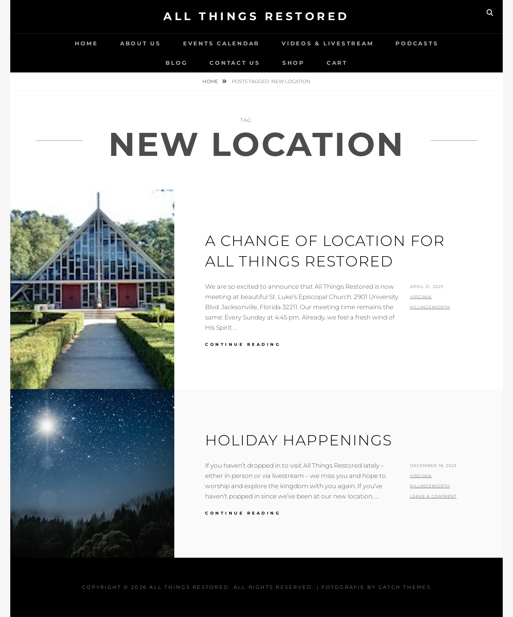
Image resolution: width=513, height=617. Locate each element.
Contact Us (234, 62)
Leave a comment (433, 496)
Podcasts (416, 43)
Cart (337, 62)
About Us (140, 43)
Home (86, 43)
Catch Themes (405, 587)
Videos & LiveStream (327, 43)
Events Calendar (221, 43)
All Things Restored (256, 16)
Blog (176, 62)
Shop (293, 62)
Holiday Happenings (298, 440)
